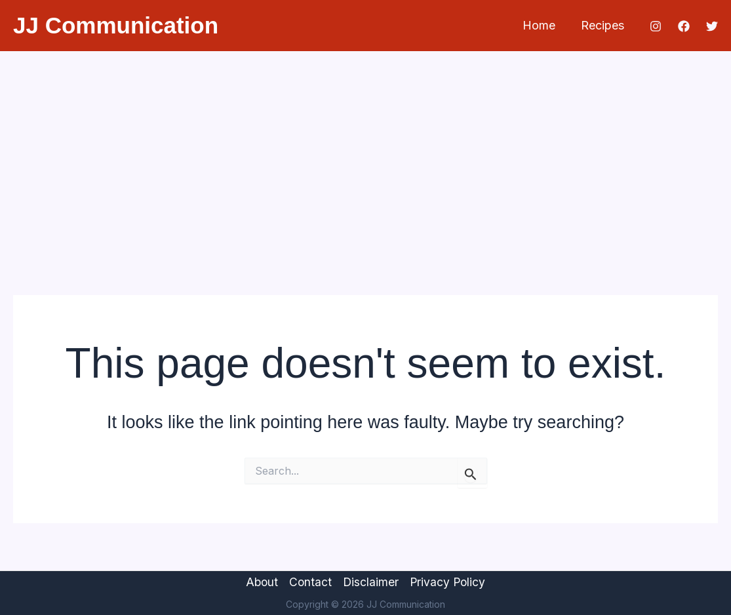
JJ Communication (115, 25)
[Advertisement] (365, 149)
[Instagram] (656, 26)
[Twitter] (712, 26)
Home (541, 25)
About (259, 582)
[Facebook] (684, 26)
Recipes (603, 25)
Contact (309, 582)
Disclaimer (371, 582)
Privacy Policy (449, 582)
